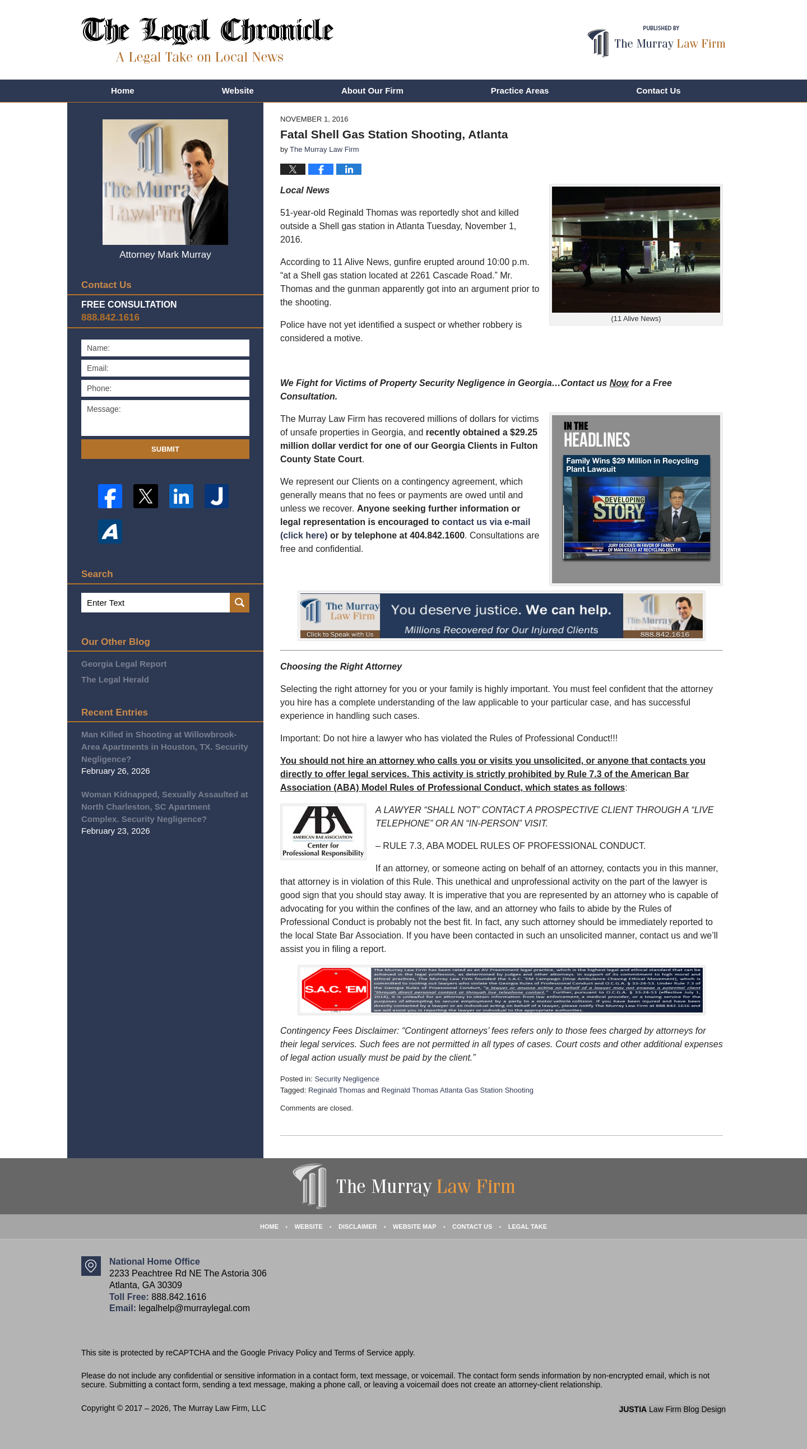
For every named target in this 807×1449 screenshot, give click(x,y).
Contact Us (658, 90)
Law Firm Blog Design (672, 1409)
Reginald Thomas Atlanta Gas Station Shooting (457, 1090)
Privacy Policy (292, 1352)
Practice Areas (520, 90)
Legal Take (527, 1226)
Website (238, 90)
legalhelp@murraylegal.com (194, 1308)
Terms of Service (363, 1352)
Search (239, 602)
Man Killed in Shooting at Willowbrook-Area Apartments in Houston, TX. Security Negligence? (164, 747)
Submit (165, 449)
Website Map (415, 1226)
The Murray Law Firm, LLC (219, 1408)
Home (122, 90)
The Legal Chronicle (207, 40)
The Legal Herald (115, 679)
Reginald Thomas (336, 1090)
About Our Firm (372, 90)
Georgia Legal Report (124, 663)
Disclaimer (357, 1226)
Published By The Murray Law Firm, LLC (656, 42)
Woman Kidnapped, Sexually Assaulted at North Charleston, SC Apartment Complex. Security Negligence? (164, 806)
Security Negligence (346, 1079)
